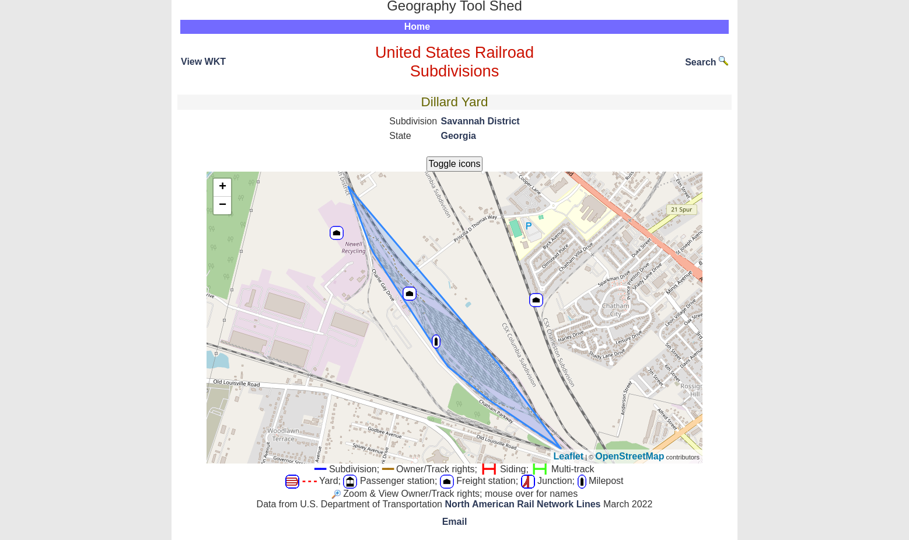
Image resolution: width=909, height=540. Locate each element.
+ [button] (222, 187)
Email (454, 522)
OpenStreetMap (629, 456)
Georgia (458, 136)
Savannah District (480, 121)
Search (706, 62)
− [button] (222, 205)
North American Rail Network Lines (522, 504)
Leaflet (569, 456)
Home (417, 27)
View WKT (203, 62)
